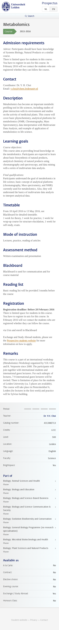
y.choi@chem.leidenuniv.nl (24, 88)
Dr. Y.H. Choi (50, 416)
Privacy (33, 620)
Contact (44, 620)
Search (31, 16)
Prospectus (49, 3)
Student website (19, 620)
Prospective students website (21, 340)
